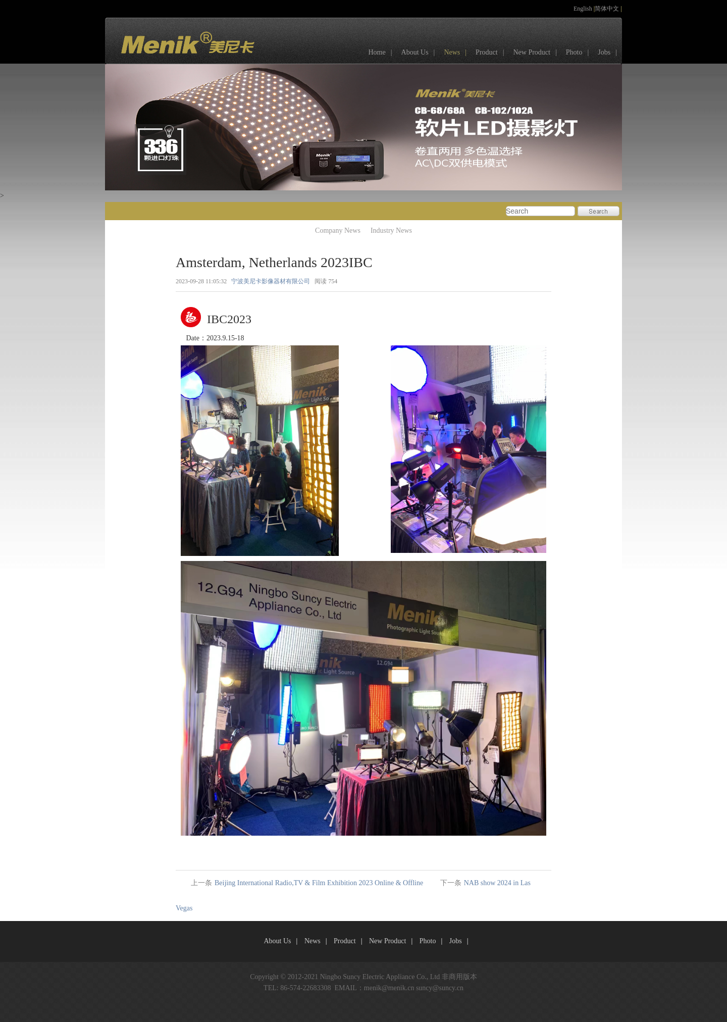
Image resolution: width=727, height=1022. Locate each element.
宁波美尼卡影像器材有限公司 (270, 281)
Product (492, 52)
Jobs (610, 52)
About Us (420, 52)
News (458, 52)
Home (382, 52)
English (584, 8)
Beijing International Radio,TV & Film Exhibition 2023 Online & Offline (319, 883)
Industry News (391, 230)
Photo (580, 52)
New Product (537, 52)
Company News (337, 230)
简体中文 (607, 8)
